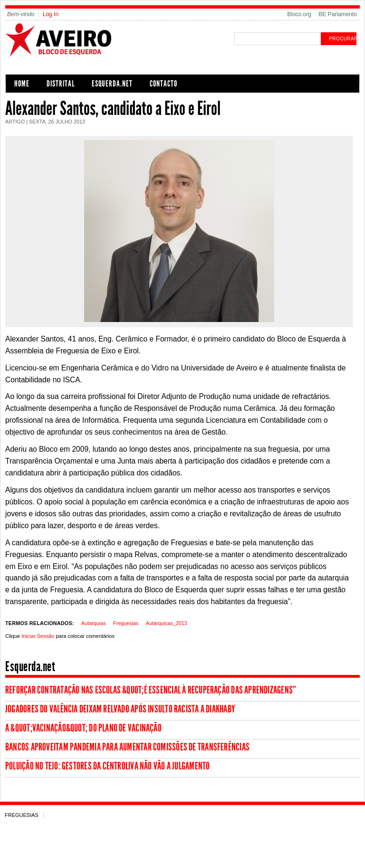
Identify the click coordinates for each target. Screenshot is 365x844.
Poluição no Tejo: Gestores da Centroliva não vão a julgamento (107, 766)
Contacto (163, 83)
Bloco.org (299, 14)
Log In (50, 14)
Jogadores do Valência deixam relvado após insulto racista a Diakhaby (120, 709)
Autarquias (93, 623)
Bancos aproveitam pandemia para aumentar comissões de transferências (127, 747)
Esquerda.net (112, 83)
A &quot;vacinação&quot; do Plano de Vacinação (83, 728)
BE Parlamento (337, 14)
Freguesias (125, 623)
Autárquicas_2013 (166, 623)
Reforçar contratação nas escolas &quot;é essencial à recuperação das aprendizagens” (150, 690)
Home (21, 83)
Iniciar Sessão (37, 636)
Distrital (61, 83)
